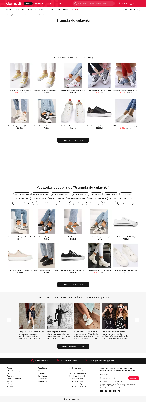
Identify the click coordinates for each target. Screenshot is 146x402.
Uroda (58, 10)
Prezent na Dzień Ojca (76, 384)
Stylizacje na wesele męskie (77, 373)
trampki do (22, 194)
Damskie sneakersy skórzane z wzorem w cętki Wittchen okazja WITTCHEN (84, 126)
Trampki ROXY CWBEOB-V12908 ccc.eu (20, 270)
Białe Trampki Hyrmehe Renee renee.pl (73, 90)
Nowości (9, 10)
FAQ (8, 373)
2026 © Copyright (77, 399)
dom (59, 3)
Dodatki (50, 10)
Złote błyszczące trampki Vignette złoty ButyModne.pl (51, 90)
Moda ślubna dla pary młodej (78, 376)
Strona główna (11, 15)
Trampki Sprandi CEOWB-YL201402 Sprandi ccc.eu (76, 270)
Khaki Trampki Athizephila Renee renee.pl (73, 237)
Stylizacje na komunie (76, 378)
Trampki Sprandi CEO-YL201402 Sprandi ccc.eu (127, 237)
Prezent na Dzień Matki (76, 381)
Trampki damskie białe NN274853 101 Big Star (127, 270)
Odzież (17, 10)
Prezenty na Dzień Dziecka (77, 386)
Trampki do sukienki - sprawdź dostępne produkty (73, 57)
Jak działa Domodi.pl (13, 371)
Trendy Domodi (131, 10)
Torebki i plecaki (40, 10)
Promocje (75, 10)
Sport (30, 10)
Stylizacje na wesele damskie (78, 371)
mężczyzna (39, 3)
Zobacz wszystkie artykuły (73, 346)
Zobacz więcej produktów (73, 140)
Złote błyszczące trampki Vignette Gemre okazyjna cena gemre (27, 90)
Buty (23, 10)
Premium (66, 10)
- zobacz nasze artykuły (73, 297)
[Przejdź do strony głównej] (13, 3)
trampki (111, 194)
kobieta (28, 3)
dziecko (50, 3)
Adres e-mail (104, 374)
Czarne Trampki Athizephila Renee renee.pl (47, 237)
